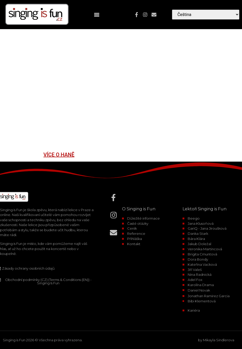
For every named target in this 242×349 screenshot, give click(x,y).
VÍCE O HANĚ (58, 155)
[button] (97, 14)
